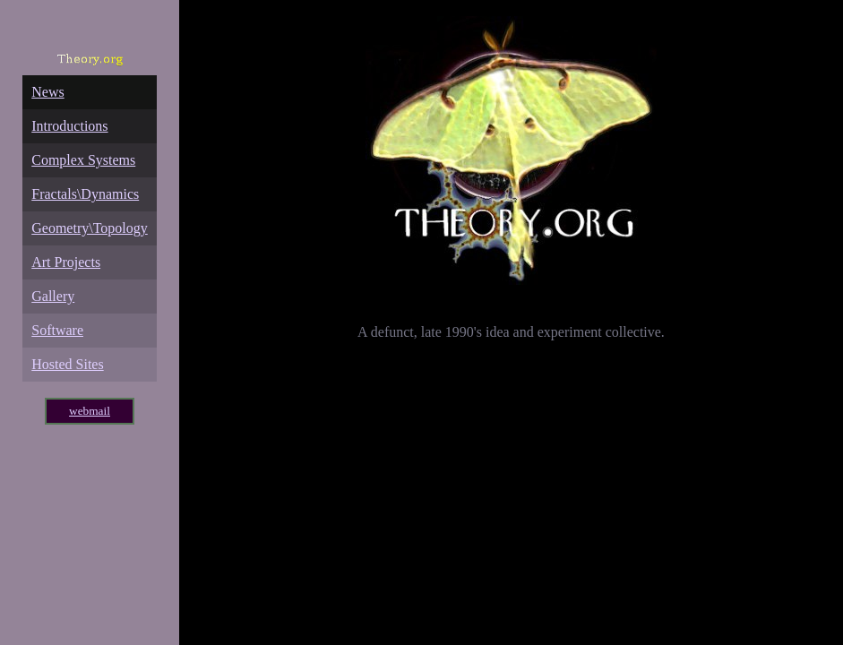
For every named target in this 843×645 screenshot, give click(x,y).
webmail (89, 410)
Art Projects (65, 262)
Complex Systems (83, 160)
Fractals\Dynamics (85, 194)
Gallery (52, 296)
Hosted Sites (67, 364)
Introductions (69, 125)
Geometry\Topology (89, 228)
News (47, 91)
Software (57, 330)
